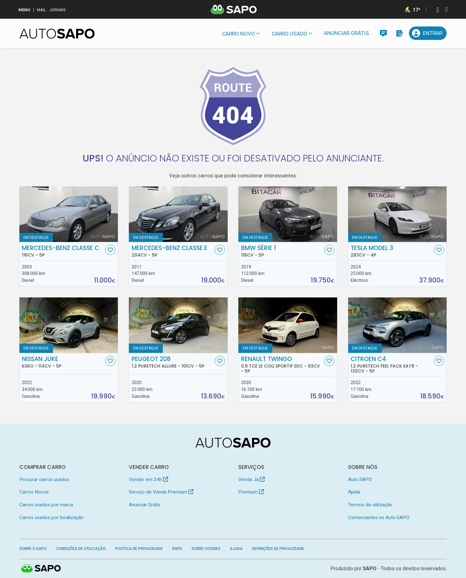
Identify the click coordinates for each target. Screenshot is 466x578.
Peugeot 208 (172, 362)
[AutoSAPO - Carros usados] (57, 34)
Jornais (57, 10)
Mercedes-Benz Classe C (63, 251)
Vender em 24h (148, 479)
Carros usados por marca (46, 505)
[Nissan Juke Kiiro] (68, 325)
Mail (41, 10)
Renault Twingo (282, 365)
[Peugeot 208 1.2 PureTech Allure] (178, 325)
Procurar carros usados (44, 479)
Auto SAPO (360, 479)
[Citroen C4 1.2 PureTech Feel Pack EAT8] (397, 325)
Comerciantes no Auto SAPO (378, 517)
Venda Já (251, 479)
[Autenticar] (437, 10)
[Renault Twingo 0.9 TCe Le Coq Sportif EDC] (287, 325)
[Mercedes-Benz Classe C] (68, 214)
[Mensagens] (383, 33)
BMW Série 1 (282, 251)
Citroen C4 (391, 365)
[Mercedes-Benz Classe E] (178, 214)
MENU (24, 10)
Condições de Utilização (81, 549)
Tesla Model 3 (391, 251)
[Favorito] (110, 250)
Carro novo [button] (238, 34)
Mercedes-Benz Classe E (172, 251)
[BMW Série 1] (287, 214)
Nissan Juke (63, 362)
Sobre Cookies (206, 549)
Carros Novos (34, 492)
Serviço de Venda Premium (161, 492)
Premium (251, 492)
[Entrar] (428, 33)
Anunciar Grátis (346, 33)
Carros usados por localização (51, 517)
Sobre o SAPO (33, 549)
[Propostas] (399, 33)
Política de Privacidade (139, 549)
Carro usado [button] (289, 34)
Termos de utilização (370, 505)
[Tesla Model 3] (397, 214)
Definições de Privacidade (278, 549)
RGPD (177, 549)
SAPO (369, 568)
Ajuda (354, 492)
